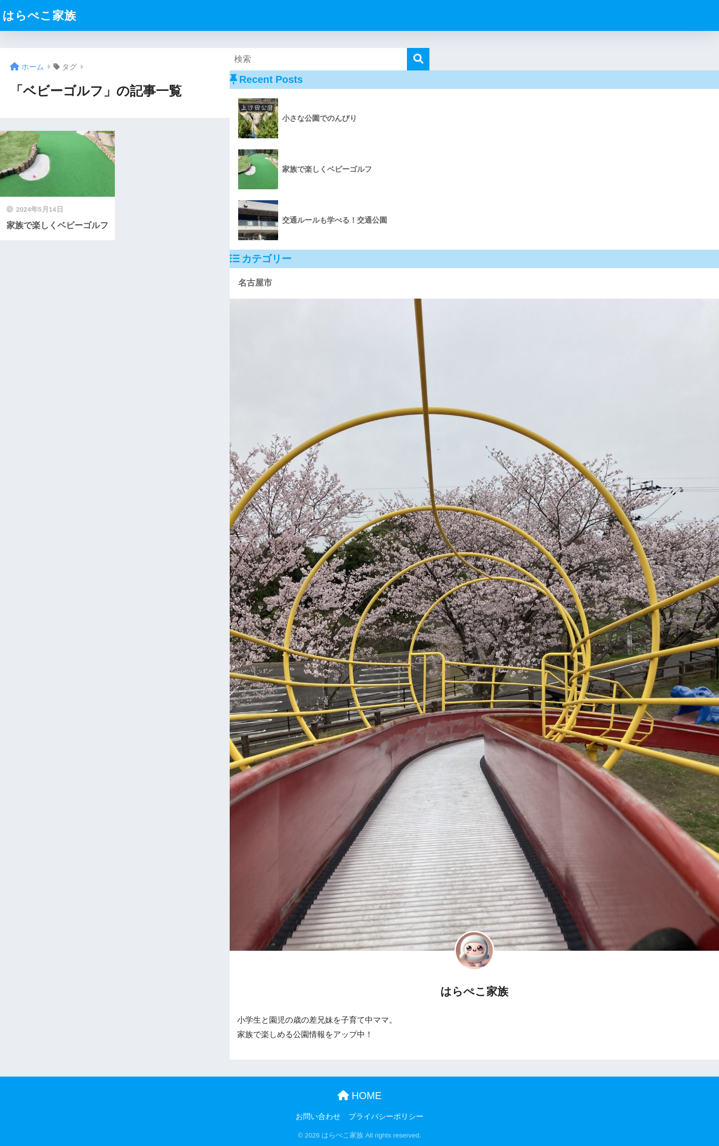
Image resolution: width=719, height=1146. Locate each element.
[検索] (418, 59)
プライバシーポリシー (386, 1117)
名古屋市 (255, 283)
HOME (360, 1095)
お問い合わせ (318, 1117)
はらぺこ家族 (39, 15)
